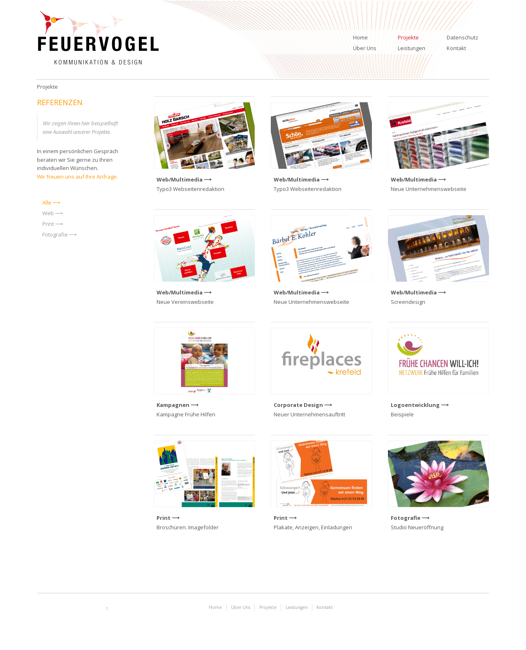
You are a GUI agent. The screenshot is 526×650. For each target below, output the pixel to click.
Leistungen (411, 48)
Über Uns (364, 48)
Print (48, 223)
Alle (46, 202)
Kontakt (456, 48)
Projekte (408, 37)
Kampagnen (173, 405)
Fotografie (55, 234)
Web (48, 213)
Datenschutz (462, 37)
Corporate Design (298, 405)
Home (360, 37)
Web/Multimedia (180, 179)
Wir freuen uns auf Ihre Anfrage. (77, 176)
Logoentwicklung (415, 405)
